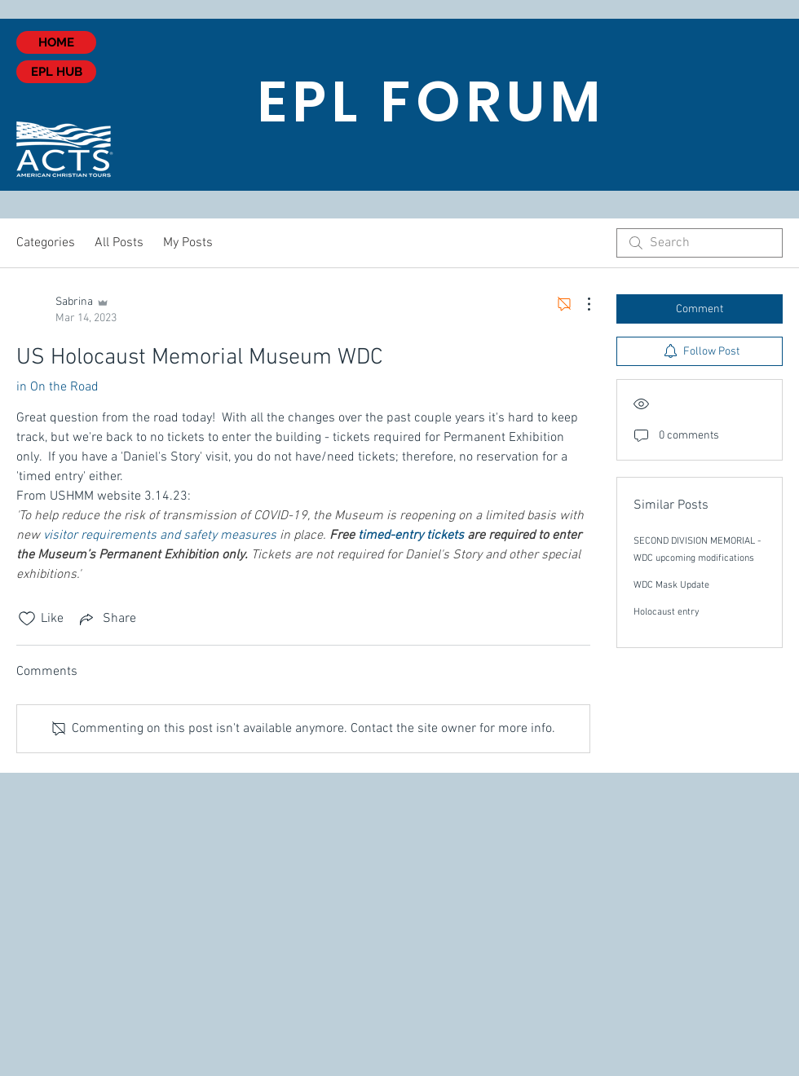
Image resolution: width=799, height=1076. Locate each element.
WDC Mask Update (671, 585)
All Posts (119, 243)
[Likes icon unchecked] (27, 618)
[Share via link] (106, 618)
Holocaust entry (666, 612)
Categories (45, 243)
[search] (699, 243)
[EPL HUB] (56, 71)
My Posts (188, 243)
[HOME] (56, 42)
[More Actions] (580, 304)
